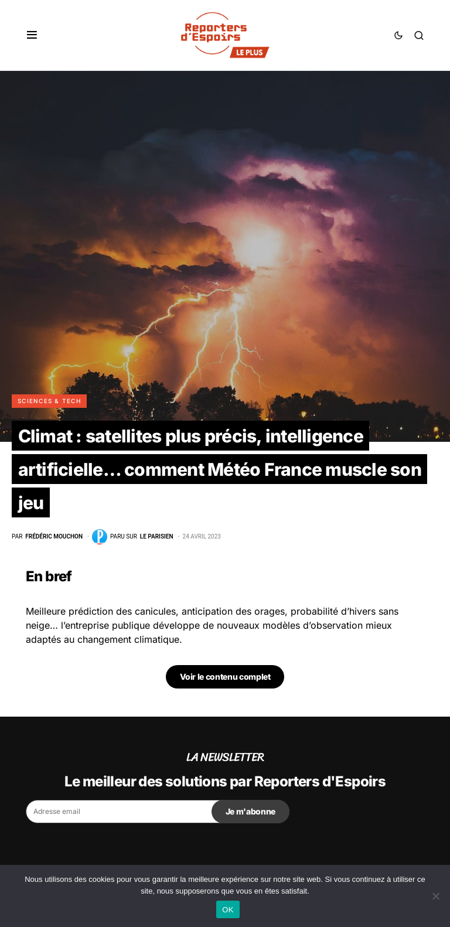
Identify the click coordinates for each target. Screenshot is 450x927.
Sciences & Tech (49, 400)
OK (227, 909)
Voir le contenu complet (225, 676)
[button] (32, 35)
